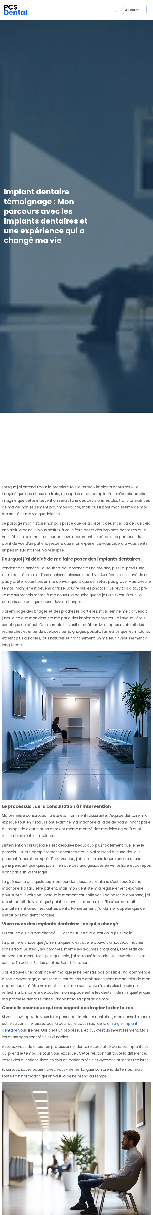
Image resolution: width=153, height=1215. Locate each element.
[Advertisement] (76, 453)
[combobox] (135, 10)
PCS (15, 9)
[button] (116, 10)
